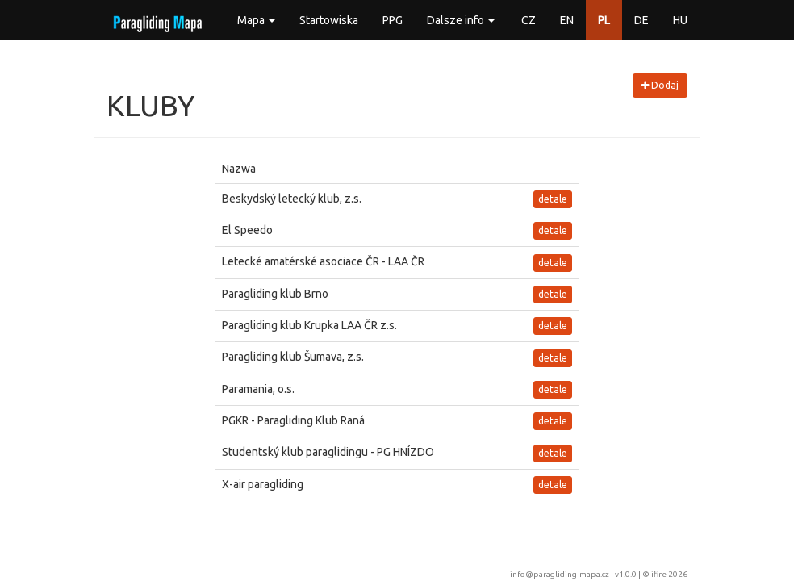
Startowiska (328, 20)
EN (567, 20)
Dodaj (660, 85)
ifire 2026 (669, 574)
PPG (392, 20)
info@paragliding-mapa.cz (559, 574)
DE (641, 20)
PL (604, 20)
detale (552, 199)
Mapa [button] (256, 20)
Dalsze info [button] (461, 20)
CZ (528, 20)
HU (680, 20)
